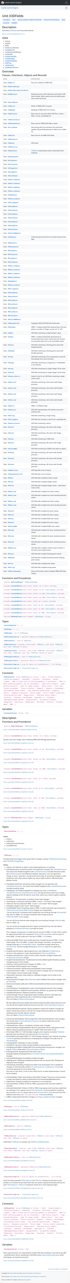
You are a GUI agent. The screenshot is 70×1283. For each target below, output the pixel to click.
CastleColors (9, 65)
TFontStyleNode (43, 1034)
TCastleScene (49, 1067)
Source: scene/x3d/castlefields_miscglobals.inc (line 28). (18, 792)
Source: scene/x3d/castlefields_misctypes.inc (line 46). (18, 1100)
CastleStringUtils (11, 61)
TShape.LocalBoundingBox (46, 1097)
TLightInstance (55, 951)
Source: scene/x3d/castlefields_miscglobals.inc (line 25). (18, 772)
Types (63, 20)
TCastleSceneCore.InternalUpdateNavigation (48, 1054)
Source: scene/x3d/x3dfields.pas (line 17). (13, 34)
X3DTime (8, 63)
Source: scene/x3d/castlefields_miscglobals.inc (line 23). (18, 753)
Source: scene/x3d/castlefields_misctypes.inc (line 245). (18, 1110)
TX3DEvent (35, 151)
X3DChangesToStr (16, 616)
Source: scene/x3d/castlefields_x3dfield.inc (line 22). (17, 1129)
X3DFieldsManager (17, 582)
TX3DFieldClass (9, 641)
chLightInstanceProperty (14, 958)
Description (6, 20)
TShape (57, 1067)
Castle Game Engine (9, 8)
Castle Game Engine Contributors (31, 1273)
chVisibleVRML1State (28, 944)
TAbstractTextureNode (26, 999)
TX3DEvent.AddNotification (40, 1142)
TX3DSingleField (34, 657)
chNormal (57, 920)
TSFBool (14, 1049)
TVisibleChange (14, 874)
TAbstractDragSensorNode (36, 1049)
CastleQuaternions (11, 67)
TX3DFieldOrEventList (11, 637)
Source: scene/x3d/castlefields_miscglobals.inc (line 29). (18, 801)
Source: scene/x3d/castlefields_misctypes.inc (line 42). (18, 849)
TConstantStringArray (11, 664)
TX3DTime (16, 647)
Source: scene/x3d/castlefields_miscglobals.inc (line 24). (18, 762)
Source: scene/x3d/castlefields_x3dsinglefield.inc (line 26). (19, 1170)
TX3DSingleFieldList (11, 660)
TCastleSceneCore (38, 1067)
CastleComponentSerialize (50, 1255)
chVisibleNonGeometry (29, 893)
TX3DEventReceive (10, 644)
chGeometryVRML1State (14, 917)
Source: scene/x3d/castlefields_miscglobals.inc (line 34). (18, 1239)
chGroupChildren (37, 1090)
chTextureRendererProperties (54, 1005)
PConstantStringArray (11, 668)
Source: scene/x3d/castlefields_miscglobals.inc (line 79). (18, 821)
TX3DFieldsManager (31, 582)
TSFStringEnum (26, 1180)
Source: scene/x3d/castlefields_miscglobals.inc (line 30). (18, 811)
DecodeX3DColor (17, 586)
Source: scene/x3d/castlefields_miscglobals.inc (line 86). (18, 1260)
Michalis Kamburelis (13, 1273)
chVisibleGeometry (12, 893)
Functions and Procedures (51, 20)
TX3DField (13, 31)
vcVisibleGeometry (59, 869)
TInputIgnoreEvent (10, 650)
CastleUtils (9, 54)
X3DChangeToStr (9, 677)
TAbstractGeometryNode (43, 934)
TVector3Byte (50, 593)
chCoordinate (61, 912)
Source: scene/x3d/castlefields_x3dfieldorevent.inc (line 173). (20, 1120)
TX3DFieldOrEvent (45, 637)
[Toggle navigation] (66, 2)
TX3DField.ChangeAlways (14, 861)
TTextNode (12, 982)
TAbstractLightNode (48, 953)
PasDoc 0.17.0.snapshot (61, 1269)
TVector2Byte (50, 590)
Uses (13, 20)
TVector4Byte (51, 597)
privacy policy (27, 1280)
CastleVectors (10, 50)
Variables (14, 23)
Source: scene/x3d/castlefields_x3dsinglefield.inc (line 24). (19, 1160)
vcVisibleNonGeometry (14, 886)
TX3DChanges (39, 616)
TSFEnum (38, 1180)
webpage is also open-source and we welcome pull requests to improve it (25, 1276)
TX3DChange (8, 629)
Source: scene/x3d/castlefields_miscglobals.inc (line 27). (18, 782)
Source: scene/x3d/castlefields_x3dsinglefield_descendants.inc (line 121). (23, 1198)
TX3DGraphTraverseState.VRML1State (19, 910)
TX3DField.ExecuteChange (57, 859)
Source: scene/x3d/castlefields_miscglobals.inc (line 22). (18, 743)
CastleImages (10, 59)
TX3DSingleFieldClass (11, 657)
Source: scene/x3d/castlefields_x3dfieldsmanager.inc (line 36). (20, 729)
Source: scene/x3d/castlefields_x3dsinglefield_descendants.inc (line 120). (23, 1188)
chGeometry (32, 979)
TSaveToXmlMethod (10, 625)
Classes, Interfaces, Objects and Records (30, 20)
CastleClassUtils (10, 56)
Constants (6, 23)
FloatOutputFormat (10, 713)
